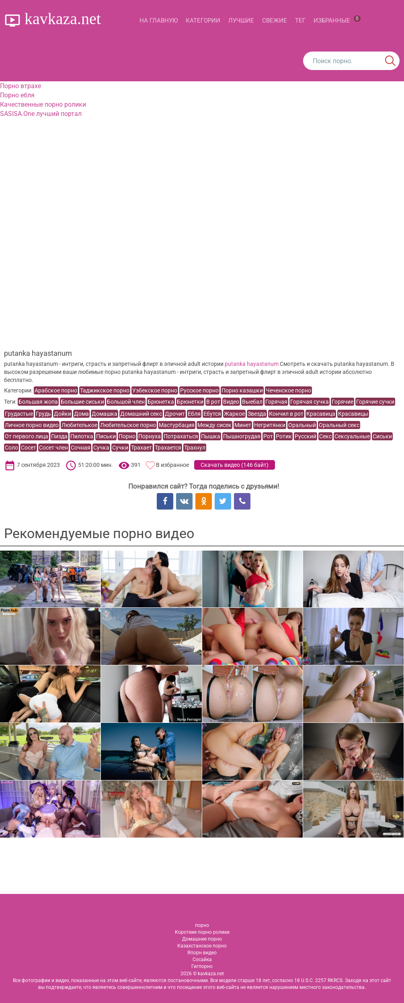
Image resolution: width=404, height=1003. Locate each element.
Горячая (276, 401)
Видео (231, 401)
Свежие (274, 20)
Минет (242, 425)
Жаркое (234, 414)
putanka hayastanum (252, 364)
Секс (325, 436)
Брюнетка (161, 401)
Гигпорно (202, 966)
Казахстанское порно (202, 946)
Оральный (302, 425)
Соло (11, 447)
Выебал (252, 401)
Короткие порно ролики (202, 932)
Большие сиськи (82, 401)
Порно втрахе (20, 86)
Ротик (284, 436)
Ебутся (212, 414)
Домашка (104, 414)
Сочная (80, 447)
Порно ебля (17, 95)
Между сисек (214, 425)
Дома (81, 414)
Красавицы (353, 414)
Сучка (101, 447)
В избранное (172, 465)
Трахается (168, 447)
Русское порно (199, 390)
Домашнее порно (202, 939)
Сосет (28, 447)
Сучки (120, 447)
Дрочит (175, 414)
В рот (213, 401)
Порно (127, 436)
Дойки (62, 414)
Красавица (320, 414)
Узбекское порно (154, 390)
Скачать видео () (235, 465)
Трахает (141, 447)
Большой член (126, 401)
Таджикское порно (104, 390)
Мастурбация (177, 425)
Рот (268, 436)
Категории (203, 20)
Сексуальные (352, 436)
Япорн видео (202, 953)
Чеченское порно (288, 390)
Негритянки (269, 425)
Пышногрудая (241, 436)
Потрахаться (181, 436)
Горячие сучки (375, 401)
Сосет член (53, 447)
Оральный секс (339, 425)
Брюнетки (190, 401)
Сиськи (382, 436)
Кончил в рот (286, 414)
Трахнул (194, 447)
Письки (106, 436)
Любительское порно (128, 425)
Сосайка (202, 959)
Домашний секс (141, 414)
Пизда (59, 436)
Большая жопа (38, 401)
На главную (158, 20)
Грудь (43, 414)
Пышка (210, 436)
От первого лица (26, 436)
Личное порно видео (32, 425)
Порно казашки (242, 390)
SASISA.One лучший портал (41, 114)
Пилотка (81, 436)
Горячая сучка (309, 401)
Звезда (257, 414)
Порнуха (149, 436)
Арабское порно (56, 390)
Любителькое (79, 425)
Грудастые (19, 414)
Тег (300, 20)
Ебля (194, 414)
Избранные (337, 19)
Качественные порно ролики (43, 104)
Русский (305, 436)
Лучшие (241, 20)
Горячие (342, 401)
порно (202, 925)
